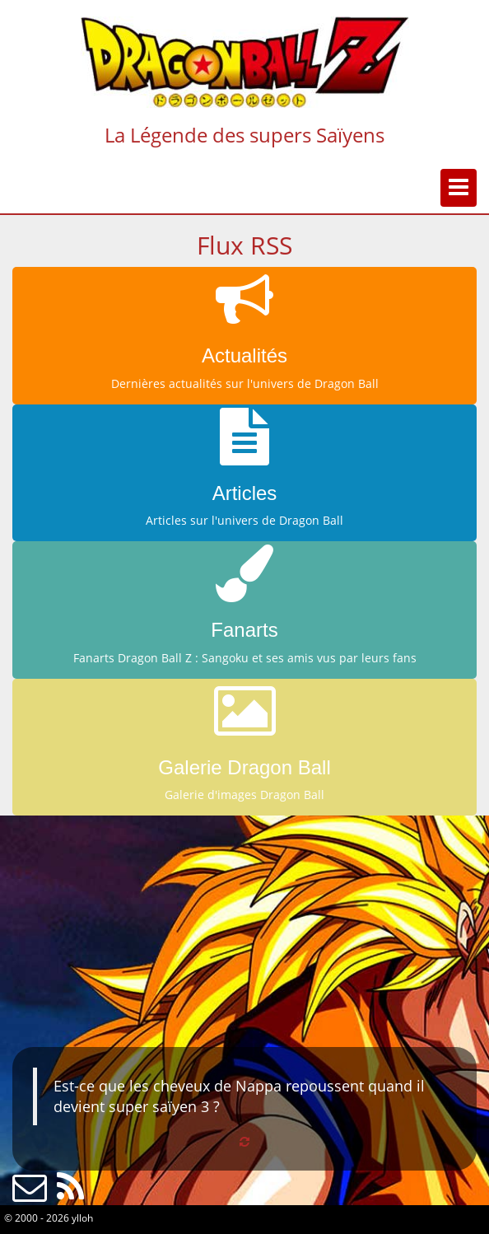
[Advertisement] (244, 931)
